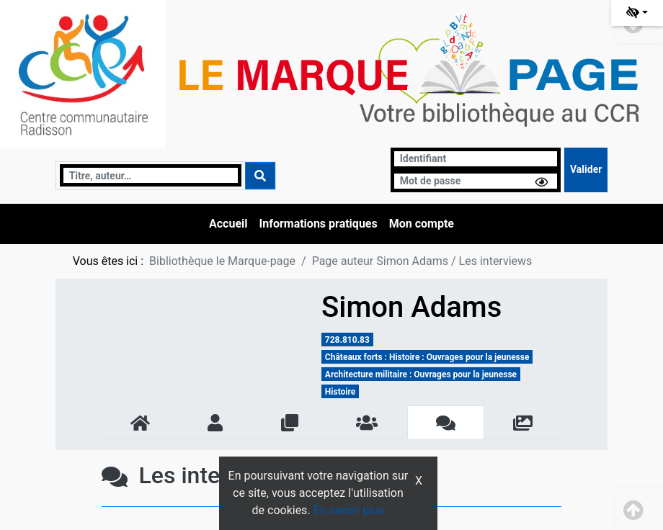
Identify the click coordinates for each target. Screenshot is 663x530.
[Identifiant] (476, 159)
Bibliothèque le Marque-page (222, 261)
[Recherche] (151, 175)
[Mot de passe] (476, 181)
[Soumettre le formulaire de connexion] (586, 170)
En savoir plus (349, 510)
